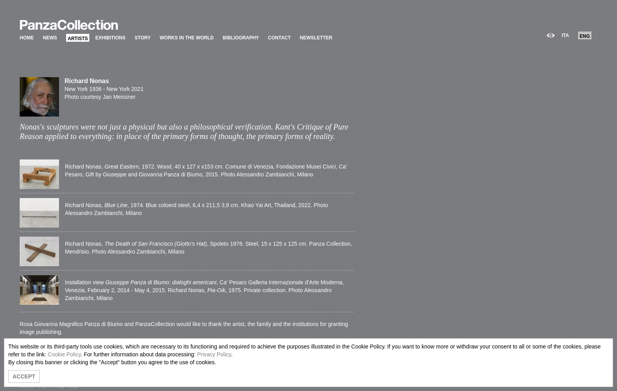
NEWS (50, 38)
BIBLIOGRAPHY (241, 38)
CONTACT (279, 38)
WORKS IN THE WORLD (187, 38)
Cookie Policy (64, 354)
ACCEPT (24, 376)
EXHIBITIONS (110, 38)
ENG (585, 36)
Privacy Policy (214, 354)
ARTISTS (78, 38)
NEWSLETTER (316, 38)
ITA (565, 35)
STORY (143, 38)
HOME (27, 38)
